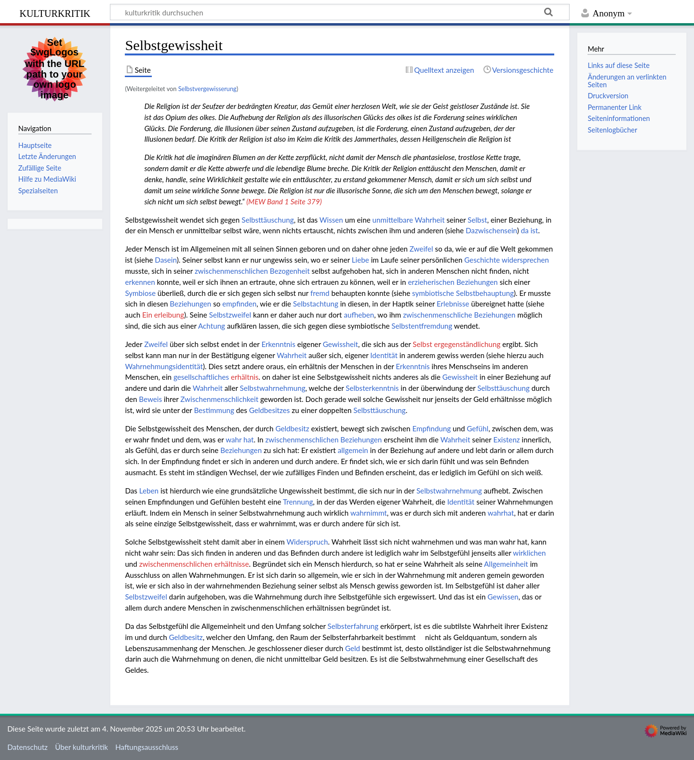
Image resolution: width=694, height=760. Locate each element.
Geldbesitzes (269, 410)
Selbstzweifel (230, 314)
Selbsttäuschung (267, 219)
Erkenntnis (278, 344)
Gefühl (478, 428)
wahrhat (501, 512)
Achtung (211, 325)
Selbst (477, 219)
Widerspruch (307, 541)
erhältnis (244, 377)
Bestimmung (214, 410)
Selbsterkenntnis (372, 388)
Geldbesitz (292, 428)
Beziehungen (190, 303)
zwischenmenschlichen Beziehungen (323, 439)
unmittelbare (393, 219)
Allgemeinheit (506, 564)
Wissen (331, 219)
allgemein (353, 450)
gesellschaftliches (201, 377)
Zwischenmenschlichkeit (219, 399)
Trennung (298, 501)
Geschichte (482, 259)
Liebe (360, 259)
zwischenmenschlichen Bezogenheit (252, 271)
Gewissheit (340, 344)
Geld (352, 648)
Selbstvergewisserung (207, 89)
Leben (149, 490)
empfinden (239, 303)
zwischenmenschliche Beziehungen (459, 314)
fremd (320, 293)
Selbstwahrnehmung (273, 388)
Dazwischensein (491, 230)
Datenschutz (27, 747)
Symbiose (140, 293)
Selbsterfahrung (353, 626)
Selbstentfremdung (421, 325)
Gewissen (503, 596)
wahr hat (240, 439)
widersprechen (525, 259)
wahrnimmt (368, 512)
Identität (384, 355)
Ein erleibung (163, 314)
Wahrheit (430, 219)
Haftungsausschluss (146, 747)
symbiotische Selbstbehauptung (463, 293)
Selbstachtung (315, 303)
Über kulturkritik (81, 747)
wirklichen (529, 552)
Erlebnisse (453, 303)
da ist (529, 230)
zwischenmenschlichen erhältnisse (194, 564)
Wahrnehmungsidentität (164, 366)
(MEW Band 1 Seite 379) (283, 201)
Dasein (165, 259)
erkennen (140, 282)
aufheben (359, 314)
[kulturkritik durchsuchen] (339, 12)
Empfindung (431, 428)
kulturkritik (54, 12)
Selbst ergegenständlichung (456, 344)
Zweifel (421, 248)
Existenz (506, 439)
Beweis (150, 399)
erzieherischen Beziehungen (452, 282)
